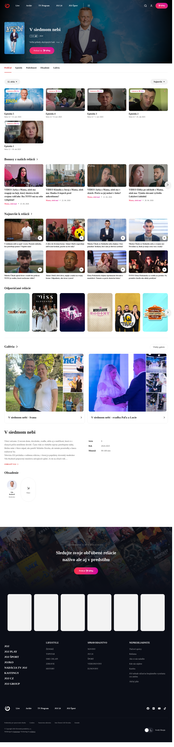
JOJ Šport (73, 6)
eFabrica (32, 736)
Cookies (32, 727)
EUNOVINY (93, 669)
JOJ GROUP (13, 688)
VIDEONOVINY (95, 664)
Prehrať (86, 570)
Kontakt (77, 727)
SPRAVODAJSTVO (97, 642)
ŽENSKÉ (50, 649)
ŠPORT (91, 659)
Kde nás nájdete (135, 664)
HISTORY (50, 669)
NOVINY (92, 649)
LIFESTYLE (52, 642)
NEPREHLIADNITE (139, 642)
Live (17, 6)
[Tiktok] (165, 713)
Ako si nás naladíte (137, 659)
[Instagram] (154, 713)
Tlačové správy (135, 649)
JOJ (7, 646)
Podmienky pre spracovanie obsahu (15, 727)
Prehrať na (42, 50)
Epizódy (18, 68)
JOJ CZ (9, 682)
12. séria (12, 82)
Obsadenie (44, 68)
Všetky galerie (159, 347)
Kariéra (132, 669)
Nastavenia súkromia (44, 727)
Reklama (132, 654)
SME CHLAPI (52, 659)
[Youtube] (159, 713)
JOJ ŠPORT (12, 658)
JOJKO (9, 664)
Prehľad (8, 68)
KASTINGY (12, 676)
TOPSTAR (50, 654)
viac (59, 42)
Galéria (56, 68)
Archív (29, 6)
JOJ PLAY (11, 652)
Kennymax (16, 736)
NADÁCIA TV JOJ (17, 670)
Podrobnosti (31, 68)
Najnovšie (159, 82)
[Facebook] (148, 713)
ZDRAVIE (50, 664)
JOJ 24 (59, 6)
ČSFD (34, 36)
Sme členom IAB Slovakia (63, 727)
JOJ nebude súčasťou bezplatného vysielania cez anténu (147, 675)
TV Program (44, 6)
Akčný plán (134, 681)
